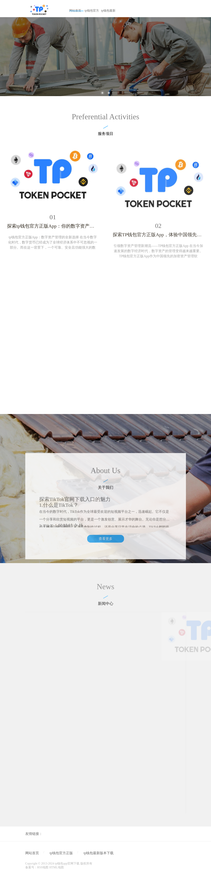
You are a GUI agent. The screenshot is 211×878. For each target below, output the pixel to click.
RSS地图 (43, 867)
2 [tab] (109, 93)
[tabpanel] (105, 56)
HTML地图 (56, 867)
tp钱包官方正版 (61, 853)
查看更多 (105, 584)
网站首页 (32, 853)
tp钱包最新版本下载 (99, 853)
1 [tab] (102, 93)
